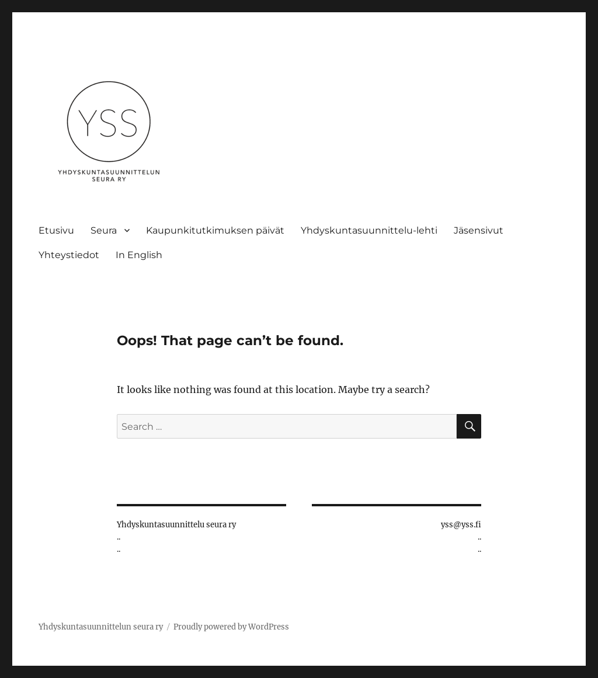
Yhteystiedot (69, 254)
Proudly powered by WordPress (231, 627)
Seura (104, 230)
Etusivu (56, 230)
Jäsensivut (478, 230)
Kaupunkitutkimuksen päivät (215, 230)
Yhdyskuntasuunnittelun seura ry (101, 627)
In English (139, 254)
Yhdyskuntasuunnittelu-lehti (369, 230)
